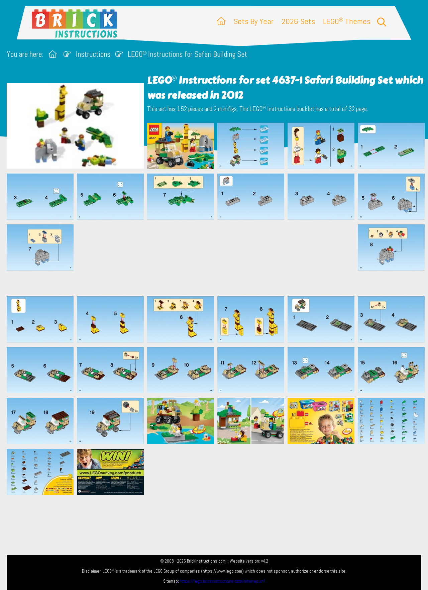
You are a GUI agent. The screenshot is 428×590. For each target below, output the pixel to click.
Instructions (93, 54)
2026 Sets (298, 21)
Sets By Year (254, 21)
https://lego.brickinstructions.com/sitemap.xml (222, 581)
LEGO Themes (346, 21)
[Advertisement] (217, 257)
